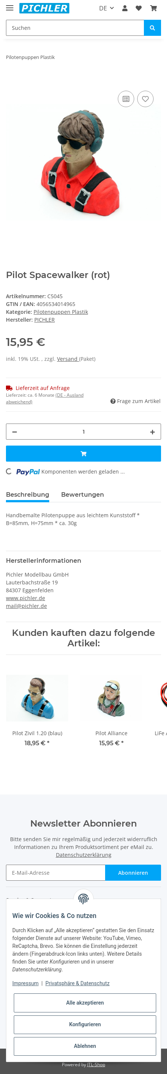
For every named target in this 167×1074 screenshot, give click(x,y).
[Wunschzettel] (139, 8)
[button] (125, 8)
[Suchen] (75, 28)
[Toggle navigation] (9, 4)
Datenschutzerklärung (83, 854)
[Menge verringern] (14, 431)
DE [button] (103, 8)
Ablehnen (85, 1046)
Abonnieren (133, 872)
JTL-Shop (96, 1064)
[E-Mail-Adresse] (55, 873)
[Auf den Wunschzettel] (145, 99)
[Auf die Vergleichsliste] (126, 99)
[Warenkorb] (153, 8)
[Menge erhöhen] (152, 431)
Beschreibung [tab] (27, 494)
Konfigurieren (85, 1024)
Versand (68, 358)
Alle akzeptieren (85, 1003)
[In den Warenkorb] (12, 81)
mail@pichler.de (26, 605)
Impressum (25, 983)
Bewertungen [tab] (82, 494)
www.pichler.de (25, 598)
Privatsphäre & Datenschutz (77, 983)
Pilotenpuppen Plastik (61, 311)
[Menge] (83, 431)
